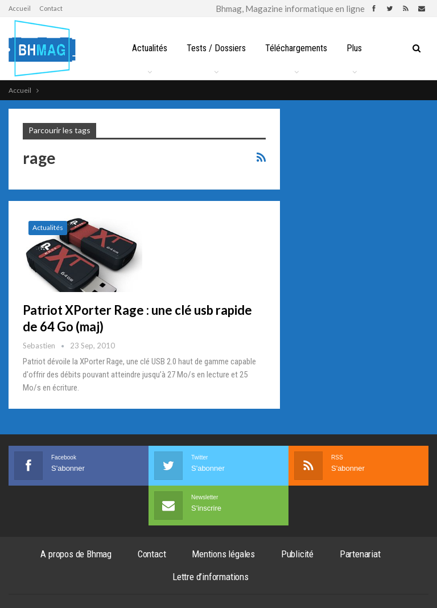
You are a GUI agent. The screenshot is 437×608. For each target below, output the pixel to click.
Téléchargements (296, 48)
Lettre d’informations (210, 576)
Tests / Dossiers (216, 48)
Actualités (149, 48)
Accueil (20, 8)
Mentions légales (223, 554)
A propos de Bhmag (76, 554)
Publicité (297, 554)
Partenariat (360, 554)
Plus (354, 48)
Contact (51, 8)
